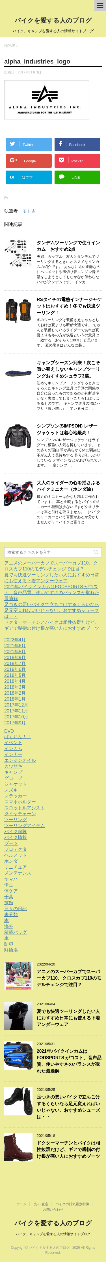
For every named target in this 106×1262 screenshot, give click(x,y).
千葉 (8, 896)
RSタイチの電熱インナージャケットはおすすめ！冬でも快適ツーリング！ (69, 306)
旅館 (8, 902)
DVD (9, 731)
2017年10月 (16, 716)
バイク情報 (15, 837)
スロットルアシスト (24, 807)
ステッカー (15, 796)
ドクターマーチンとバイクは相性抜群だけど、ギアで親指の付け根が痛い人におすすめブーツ (68, 1150)
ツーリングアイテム (24, 825)
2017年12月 (16, 705)
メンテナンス (17, 873)
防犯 (8, 944)
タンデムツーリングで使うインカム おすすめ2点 (68, 246)
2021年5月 (15, 651)
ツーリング (15, 819)
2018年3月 (15, 687)
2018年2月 (15, 693)
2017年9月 (15, 722)
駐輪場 (11, 950)
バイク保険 (15, 831)
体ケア (11, 890)
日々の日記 (15, 908)
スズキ (11, 790)
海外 (8, 926)
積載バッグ (15, 932)
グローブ (13, 778)
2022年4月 (15, 639)
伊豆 (8, 884)
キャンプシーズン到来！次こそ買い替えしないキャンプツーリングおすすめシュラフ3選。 (68, 369)
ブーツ (11, 843)
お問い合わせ (53, 1209)
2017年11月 (16, 711)
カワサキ (13, 766)
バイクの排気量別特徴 (72, 1204)
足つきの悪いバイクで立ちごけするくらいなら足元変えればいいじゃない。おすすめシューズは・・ (51, 610)
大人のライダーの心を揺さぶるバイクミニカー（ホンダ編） (68, 486)
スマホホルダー (20, 801)
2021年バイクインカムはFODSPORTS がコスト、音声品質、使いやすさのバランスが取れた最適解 (51, 592)
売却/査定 (41, 1204)
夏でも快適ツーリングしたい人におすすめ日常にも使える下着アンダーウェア (68, 1018)
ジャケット (15, 784)
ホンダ (11, 861)
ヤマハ (11, 879)
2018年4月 (15, 681)
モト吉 (29, 211)
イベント (13, 742)
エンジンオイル (20, 760)
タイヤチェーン (20, 813)
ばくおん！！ (17, 736)
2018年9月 (15, 657)
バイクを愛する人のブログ (53, 20)
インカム (13, 748)
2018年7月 (15, 663)
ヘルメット (15, 855)
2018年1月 (15, 699)
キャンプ (13, 772)
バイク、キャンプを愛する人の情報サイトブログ (53, 1234)
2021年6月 (15, 645)
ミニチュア (15, 867)
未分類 (11, 914)
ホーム (21, 1204)
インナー (13, 754)
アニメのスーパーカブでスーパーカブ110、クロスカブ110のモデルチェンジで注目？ (69, 978)
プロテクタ (15, 849)
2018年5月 (15, 675)
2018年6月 (15, 669)
